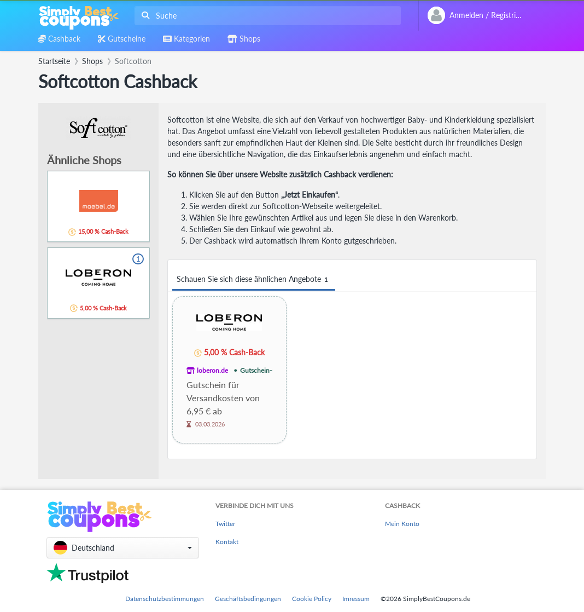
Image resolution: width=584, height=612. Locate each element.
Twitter (225, 523)
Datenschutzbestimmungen (164, 598)
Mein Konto (402, 523)
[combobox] (265, 16)
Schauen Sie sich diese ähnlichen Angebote (254, 279)
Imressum (356, 598)
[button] (122, 547)
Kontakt (226, 542)
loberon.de (212, 370)
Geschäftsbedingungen (248, 598)
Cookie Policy (311, 598)
